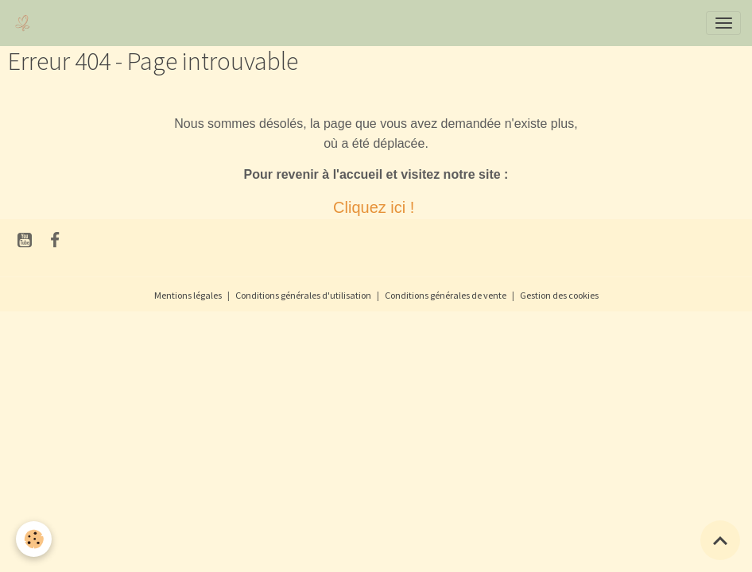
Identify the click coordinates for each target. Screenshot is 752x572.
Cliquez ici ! (376, 207)
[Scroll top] (720, 540)
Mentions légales (188, 295)
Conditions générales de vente (445, 295)
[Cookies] (34, 539)
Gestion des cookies (559, 295)
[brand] (26, 23)
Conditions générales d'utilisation (303, 295)
